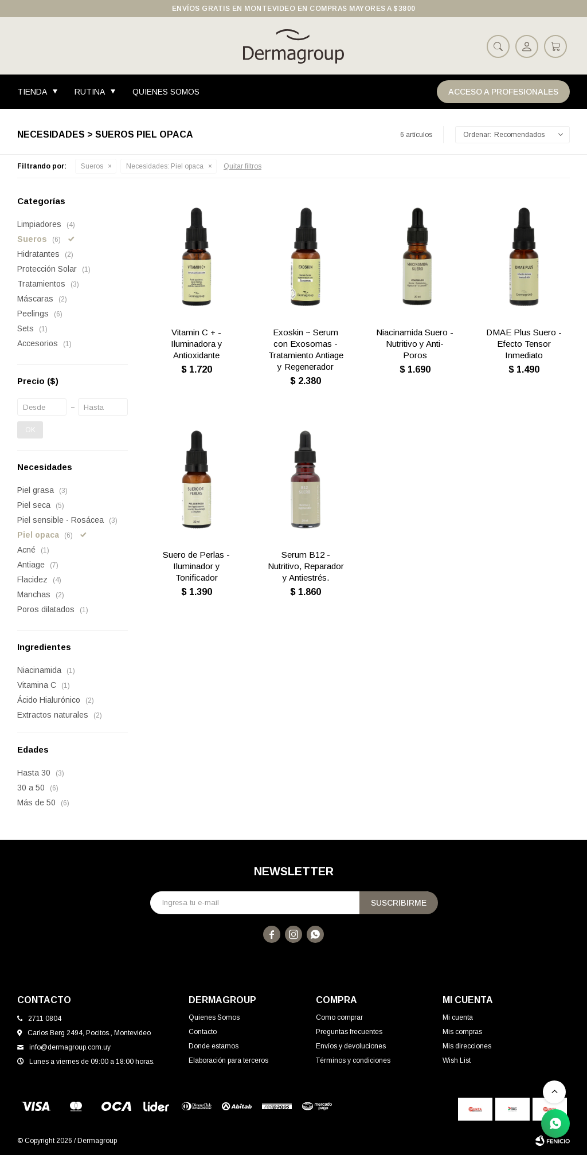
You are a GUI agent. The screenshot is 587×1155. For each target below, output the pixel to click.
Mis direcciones (467, 1046)
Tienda (32, 91)
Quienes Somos (165, 91)
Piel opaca (165, 166)
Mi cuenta (458, 1017)
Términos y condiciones (353, 1060)
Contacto (203, 1032)
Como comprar (339, 1017)
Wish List (457, 1060)
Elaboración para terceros (228, 1060)
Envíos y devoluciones (351, 1046)
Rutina (90, 91)
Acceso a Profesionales (503, 91)
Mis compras (462, 1032)
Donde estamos (213, 1046)
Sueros (92, 166)
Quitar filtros (242, 166)
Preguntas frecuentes (349, 1032)
